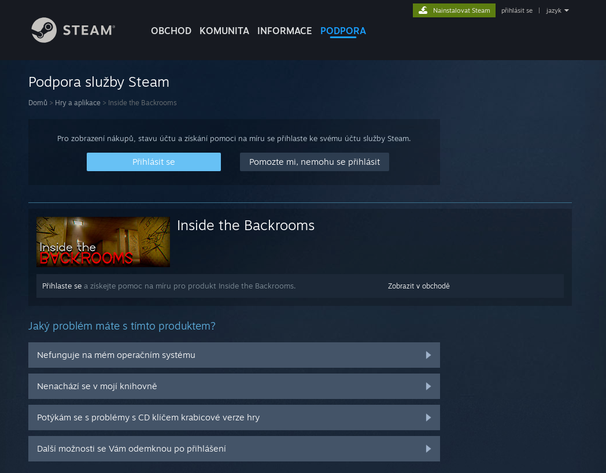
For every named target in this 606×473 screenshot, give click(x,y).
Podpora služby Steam (98, 81)
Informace (284, 30)
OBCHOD (171, 30)
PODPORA (343, 30)
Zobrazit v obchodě (419, 286)
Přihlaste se (62, 285)
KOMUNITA (224, 30)
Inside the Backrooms (246, 225)
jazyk (553, 10)
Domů (37, 102)
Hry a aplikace (78, 102)
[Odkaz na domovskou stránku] (82, 40)
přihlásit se (517, 10)
